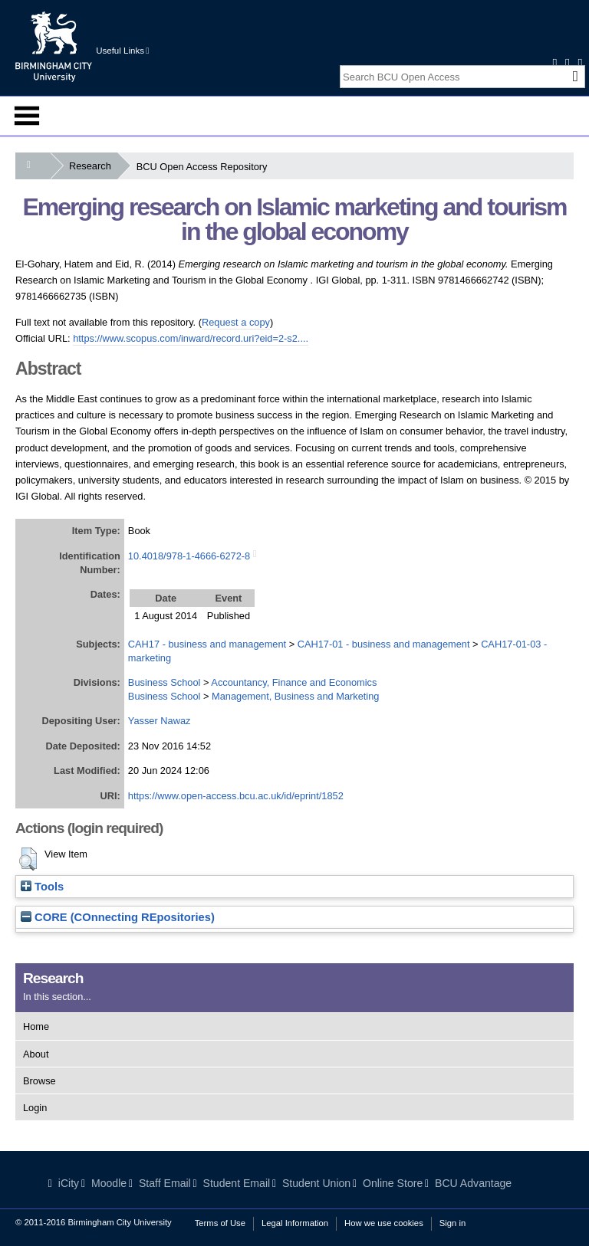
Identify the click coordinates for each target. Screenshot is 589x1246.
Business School (164, 682)
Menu (27, 115)
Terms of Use (220, 1223)
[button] (28, 859)
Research (93, 165)
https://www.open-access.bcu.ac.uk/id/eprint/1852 (236, 796)
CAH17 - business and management (207, 644)
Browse (39, 1081)
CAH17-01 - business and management (384, 644)
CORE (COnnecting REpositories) (118, 917)
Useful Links (122, 50)
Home (36, 1026)
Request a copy (236, 322)
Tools (42, 886)
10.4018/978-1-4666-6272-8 (189, 556)
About (35, 1054)
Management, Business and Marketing (295, 696)
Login (35, 1107)
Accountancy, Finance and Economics (294, 682)
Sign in (452, 1223)
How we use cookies (383, 1223)
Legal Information (295, 1223)
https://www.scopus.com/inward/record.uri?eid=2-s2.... (190, 338)
